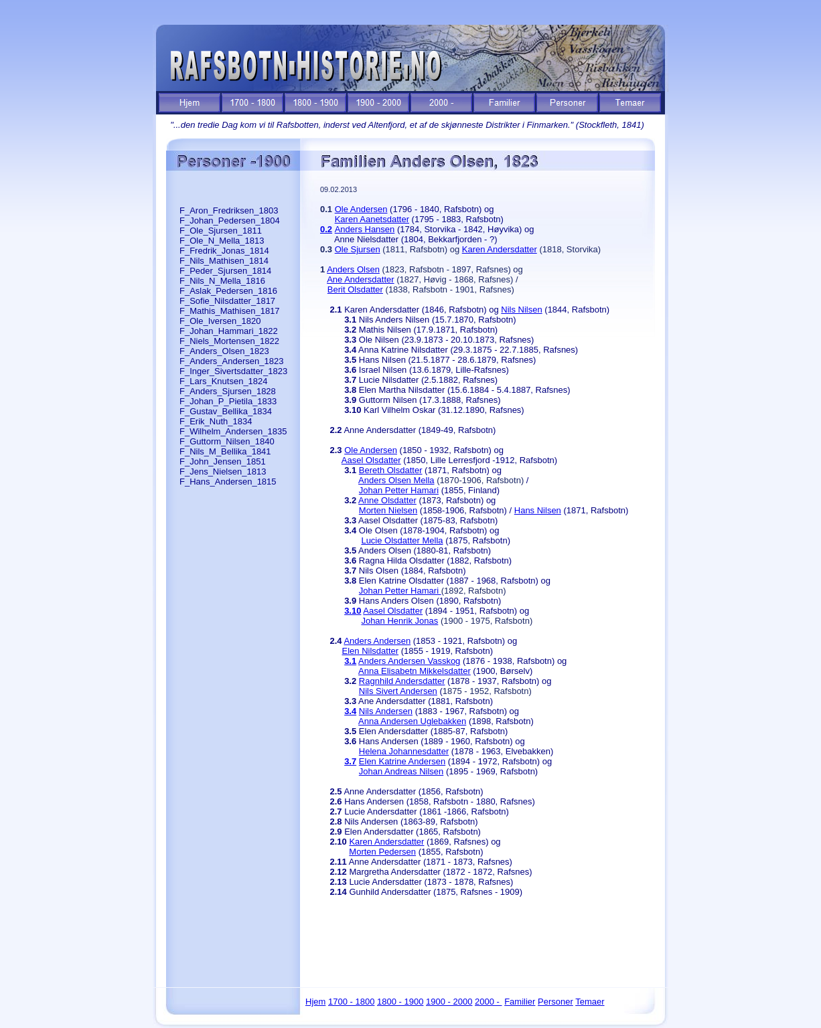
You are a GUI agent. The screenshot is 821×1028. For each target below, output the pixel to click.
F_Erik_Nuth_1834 (215, 421)
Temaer (589, 1002)
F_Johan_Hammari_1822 (228, 331)
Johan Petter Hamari (399, 490)
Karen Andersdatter (499, 249)
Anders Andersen (377, 641)
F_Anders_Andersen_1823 (231, 361)
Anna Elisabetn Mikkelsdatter (414, 671)
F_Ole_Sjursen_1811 (220, 231)
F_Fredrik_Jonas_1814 (224, 251)
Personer (555, 1002)
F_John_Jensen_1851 (222, 461)
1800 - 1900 (400, 1002)
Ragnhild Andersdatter (402, 681)
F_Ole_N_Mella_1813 (221, 241)
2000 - (488, 1002)
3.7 (350, 761)
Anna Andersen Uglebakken (412, 721)
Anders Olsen (353, 269)
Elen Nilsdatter (370, 651)
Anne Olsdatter (387, 500)
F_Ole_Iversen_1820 (219, 321)
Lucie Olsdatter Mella (402, 540)
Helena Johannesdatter (404, 751)
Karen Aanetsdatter (372, 219)
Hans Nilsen (537, 510)
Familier (519, 1002)
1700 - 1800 (351, 1002)
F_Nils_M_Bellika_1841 (225, 451)
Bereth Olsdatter (391, 470)
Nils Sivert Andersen (398, 691)
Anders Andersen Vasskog (409, 661)
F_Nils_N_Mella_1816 (222, 281)
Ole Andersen (361, 209)
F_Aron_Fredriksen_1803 (228, 210)
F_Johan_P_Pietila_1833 (228, 401)
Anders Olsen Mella (396, 480)
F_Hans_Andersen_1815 (228, 482)
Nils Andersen (386, 711)
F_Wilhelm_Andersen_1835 (233, 431)
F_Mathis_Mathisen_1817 (229, 311)
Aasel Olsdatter (371, 460)
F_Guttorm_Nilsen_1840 (227, 441)
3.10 (352, 611)
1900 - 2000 (449, 1002)
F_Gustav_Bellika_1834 (225, 411)
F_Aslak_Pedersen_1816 (228, 291)
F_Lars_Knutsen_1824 (223, 381)
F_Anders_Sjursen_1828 (227, 391)
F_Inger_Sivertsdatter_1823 (233, 371)
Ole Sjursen (357, 249)
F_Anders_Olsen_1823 (224, 351)
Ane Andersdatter (360, 279)
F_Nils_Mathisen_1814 (224, 261)
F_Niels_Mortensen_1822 (229, 341)
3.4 (350, 711)
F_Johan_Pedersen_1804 (229, 221)
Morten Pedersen (382, 852)
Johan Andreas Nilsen (401, 771)
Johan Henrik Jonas (399, 621)
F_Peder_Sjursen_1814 (225, 271)
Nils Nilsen (521, 310)
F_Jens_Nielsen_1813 (222, 471)
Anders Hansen (365, 229)
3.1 (350, 661)
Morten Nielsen (388, 510)
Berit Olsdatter (355, 289)
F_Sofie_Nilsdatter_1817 (227, 301)
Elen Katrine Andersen (402, 761)
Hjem (315, 1002)
